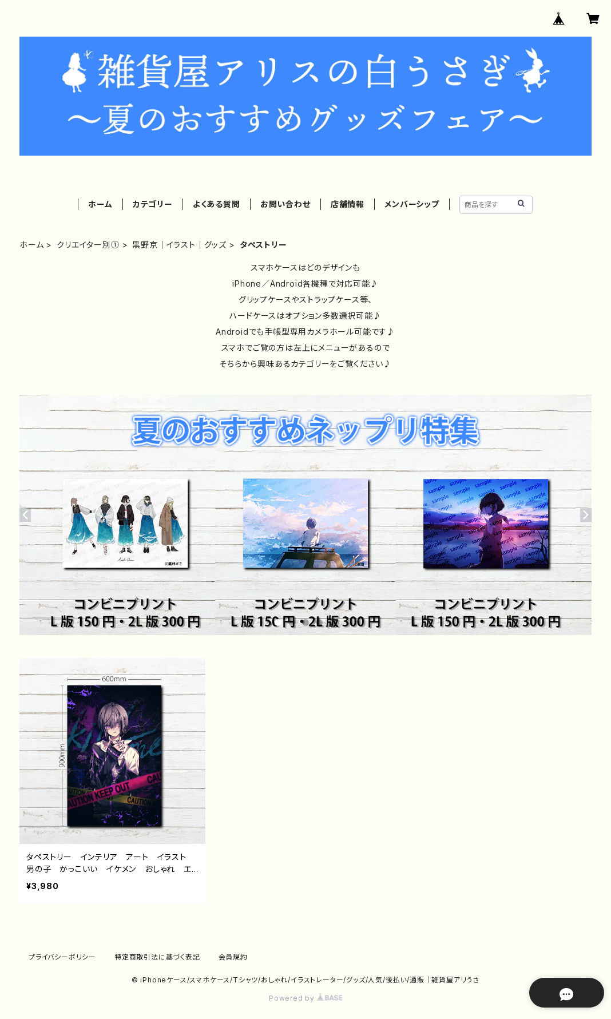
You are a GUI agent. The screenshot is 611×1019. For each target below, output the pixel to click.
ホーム (100, 204)
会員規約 (233, 957)
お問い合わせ (285, 204)
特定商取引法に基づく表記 (157, 957)
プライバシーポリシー (62, 957)
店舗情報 (347, 204)
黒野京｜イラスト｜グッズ (179, 244)
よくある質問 (216, 204)
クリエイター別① (88, 244)
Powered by (305, 998)
